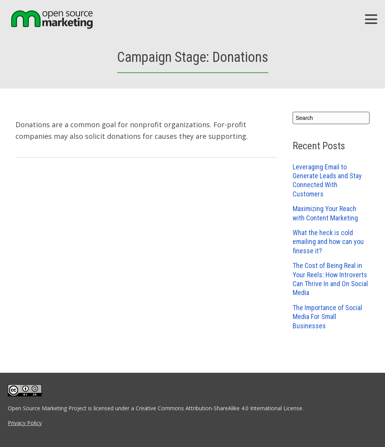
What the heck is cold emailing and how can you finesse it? (328, 242)
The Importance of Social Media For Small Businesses (327, 317)
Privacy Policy (25, 423)
